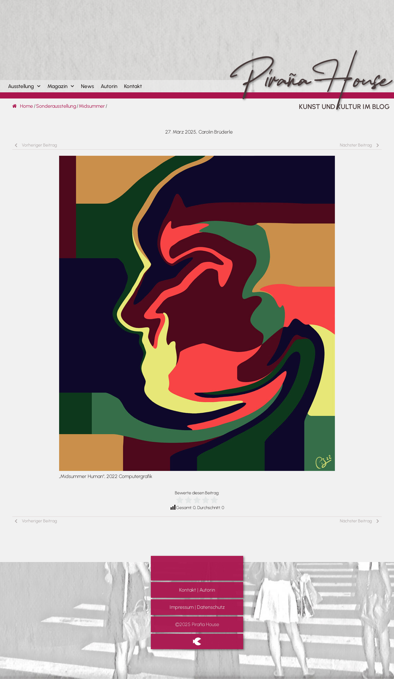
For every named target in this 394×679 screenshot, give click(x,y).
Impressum (182, 607)
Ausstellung (24, 86)
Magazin (60, 86)
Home (22, 106)
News (87, 86)
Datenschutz (211, 607)
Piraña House (308, 65)
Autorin (109, 86)
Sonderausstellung (56, 106)
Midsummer (92, 106)
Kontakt (133, 86)
